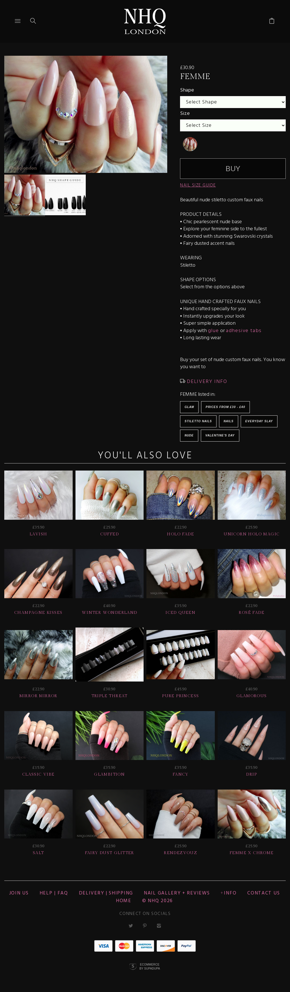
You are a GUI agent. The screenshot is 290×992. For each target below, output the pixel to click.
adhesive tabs (244, 331)
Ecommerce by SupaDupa (149, 966)
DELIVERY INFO (206, 382)
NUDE (189, 435)
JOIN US (19, 893)
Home (123, 901)
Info (230, 893)
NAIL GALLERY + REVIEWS (177, 893)
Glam (189, 407)
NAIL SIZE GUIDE (198, 185)
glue (213, 331)
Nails (229, 421)
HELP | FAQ (54, 893)
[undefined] (190, 144)
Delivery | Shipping (106, 893)
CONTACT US (263, 893)
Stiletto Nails (198, 421)
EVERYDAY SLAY (259, 421)
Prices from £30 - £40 (225, 407)
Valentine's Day (220, 435)
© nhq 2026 (157, 901)
